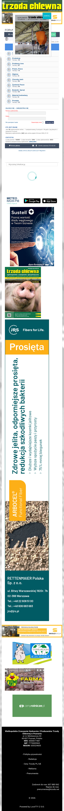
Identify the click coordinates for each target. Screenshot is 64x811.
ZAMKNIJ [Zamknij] (47, 16)
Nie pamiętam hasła (12, 122)
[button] (32, 631)
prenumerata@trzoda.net (48, 789)
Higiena (15, 74)
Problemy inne (18, 63)
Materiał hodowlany (20, 95)
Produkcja (16, 58)
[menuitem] (36, 145)
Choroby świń (17, 79)
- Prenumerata (32, 773)
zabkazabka (32, 141)
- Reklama (32, 768)
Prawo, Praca (17, 69)
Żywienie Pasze (18, 85)
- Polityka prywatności (32, 754)
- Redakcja (32, 759)
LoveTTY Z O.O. (37, 806)
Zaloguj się (10, 108)
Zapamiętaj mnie (37, 122)
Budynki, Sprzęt (18, 90)
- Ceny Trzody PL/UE (32, 764)
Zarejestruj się (22, 108)
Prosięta (15, 101)
